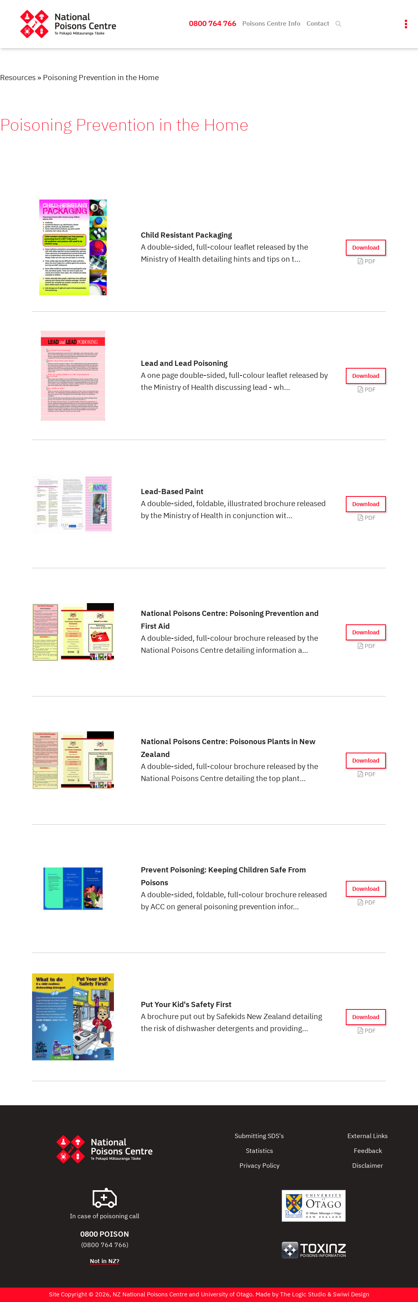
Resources (18, 78)
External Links (367, 1136)
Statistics (259, 1151)
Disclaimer (367, 1166)
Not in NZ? (104, 1261)
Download (365, 248)
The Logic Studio (303, 1295)
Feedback (368, 1151)
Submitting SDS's (259, 1136)
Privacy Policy (259, 1166)
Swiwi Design (351, 1295)
